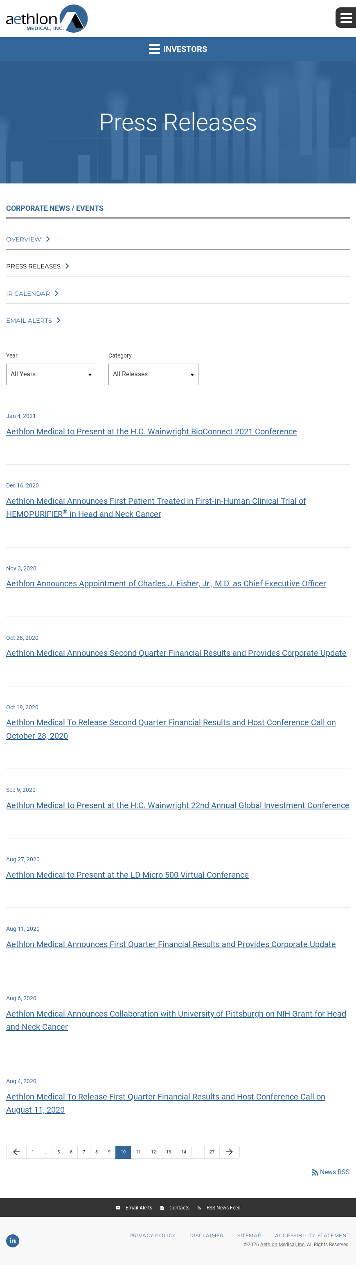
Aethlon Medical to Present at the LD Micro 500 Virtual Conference (127, 875)
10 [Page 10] (125, 1154)
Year (12, 355)
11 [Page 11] (140, 1154)
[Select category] (153, 374)
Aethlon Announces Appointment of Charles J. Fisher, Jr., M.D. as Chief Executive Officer (166, 583)
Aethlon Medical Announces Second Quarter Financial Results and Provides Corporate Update (176, 653)
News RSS (330, 1172)
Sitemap (249, 1235)
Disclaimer (206, 1235)
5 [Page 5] (61, 1154)
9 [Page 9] (112, 1154)
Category (120, 355)
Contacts (179, 1208)
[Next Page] (229, 1152)
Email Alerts (29, 320)
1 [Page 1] (35, 1154)
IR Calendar (28, 293)
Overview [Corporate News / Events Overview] (23, 239)
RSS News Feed (224, 1208)
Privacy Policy (152, 1235)
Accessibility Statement (312, 1235)
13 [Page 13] (171, 1154)
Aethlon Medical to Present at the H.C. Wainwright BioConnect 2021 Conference (151, 431)
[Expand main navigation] (346, 17)
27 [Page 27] (214, 1154)
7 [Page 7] (86, 1154)
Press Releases (33, 266)
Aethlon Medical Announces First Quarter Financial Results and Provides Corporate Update (171, 944)
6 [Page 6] (74, 1154)
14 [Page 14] (186, 1154)
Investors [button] (178, 48)
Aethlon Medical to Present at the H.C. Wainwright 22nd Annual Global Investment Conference (177, 805)
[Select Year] (51, 374)
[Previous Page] (16, 1152)
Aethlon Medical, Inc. (283, 1244)
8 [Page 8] (99, 1154)
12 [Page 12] (156, 1154)
